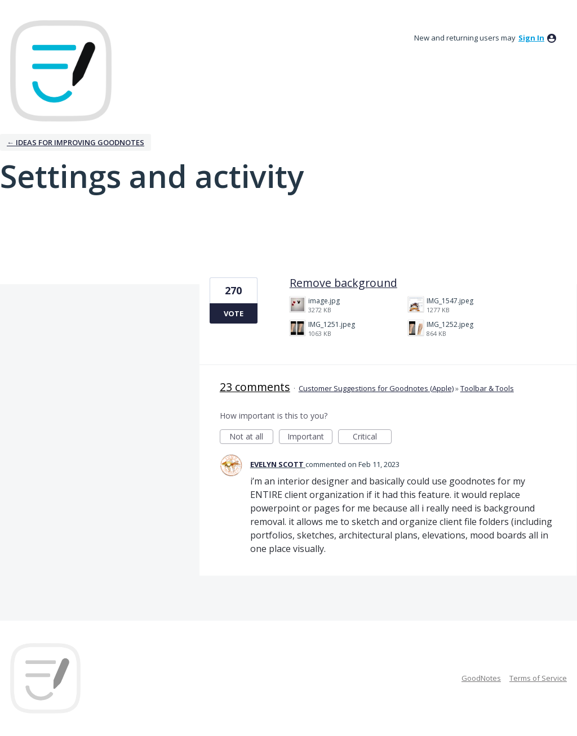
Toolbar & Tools (487, 388)
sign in (531, 38)
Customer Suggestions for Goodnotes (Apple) (376, 388)
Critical (372, 437)
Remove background (343, 282)
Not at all (251, 437)
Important (309, 437)
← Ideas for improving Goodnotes (75, 142)
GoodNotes (481, 678)
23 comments (255, 386)
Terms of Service (538, 678)
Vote (233, 313)
